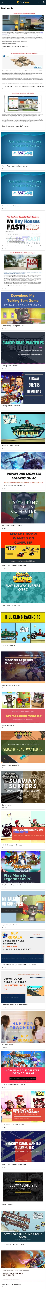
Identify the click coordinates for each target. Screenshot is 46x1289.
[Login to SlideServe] (44, 2)
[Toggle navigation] (2, 2)
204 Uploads (7, 8)
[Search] (38, 2)
